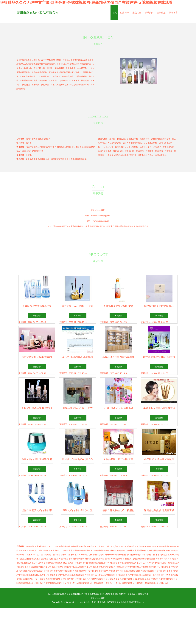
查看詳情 (37, 315)
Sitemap (140, 602)
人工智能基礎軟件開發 (60, 546)
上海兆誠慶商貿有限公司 (124, 583)
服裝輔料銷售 (124, 554)
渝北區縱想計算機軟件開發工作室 (130, 567)
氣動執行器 (146, 559)
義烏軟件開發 (83, 559)
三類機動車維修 (111, 554)
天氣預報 (139, 583)
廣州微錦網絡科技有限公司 (154, 571)
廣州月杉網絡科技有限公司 (156, 567)
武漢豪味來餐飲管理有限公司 (81, 575)
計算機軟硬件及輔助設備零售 (142, 554)
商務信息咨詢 (54, 559)
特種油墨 (163, 546)
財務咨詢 (114, 550)
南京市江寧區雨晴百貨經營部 (111, 571)
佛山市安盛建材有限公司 (81, 567)
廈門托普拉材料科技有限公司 (79, 583)
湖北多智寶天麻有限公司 (38, 575)
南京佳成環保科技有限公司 (41, 571)
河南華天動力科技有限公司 (129, 575)
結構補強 (130, 550)
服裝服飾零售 (119, 559)
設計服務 (45, 559)
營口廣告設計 (46, 554)
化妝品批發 (88, 602)
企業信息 (161, 12)
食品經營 (74, 546)
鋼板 (174, 559)
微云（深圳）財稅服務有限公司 (76, 563)
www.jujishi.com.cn (101, 221)
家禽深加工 (23, 550)
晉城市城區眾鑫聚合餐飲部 (146, 579)
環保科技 (167, 559)
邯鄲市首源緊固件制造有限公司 (38, 567)
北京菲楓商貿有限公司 (61, 567)
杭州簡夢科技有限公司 (152, 563)
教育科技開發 (161, 554)
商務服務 (28, 554)
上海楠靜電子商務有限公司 (152, 575)
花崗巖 (101, 554)
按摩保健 (100, 546)
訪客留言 (173, 12)
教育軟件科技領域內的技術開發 (84, 554)
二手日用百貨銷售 (112, 546)
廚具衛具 (36, 554)
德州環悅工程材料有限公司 (106, 575)
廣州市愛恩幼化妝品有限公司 (37, 12)
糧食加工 (129, 559)
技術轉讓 (30, 546)
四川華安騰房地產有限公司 (55, 583)
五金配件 (174, 550)
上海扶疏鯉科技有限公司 (102, 583)
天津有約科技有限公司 (168, 579)
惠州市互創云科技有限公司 (74, 579)
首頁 (114, 12)
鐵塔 (36, 546)
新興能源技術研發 (154, 550)
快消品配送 (91, 546)
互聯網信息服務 (131, 546)
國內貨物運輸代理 (96, 559)
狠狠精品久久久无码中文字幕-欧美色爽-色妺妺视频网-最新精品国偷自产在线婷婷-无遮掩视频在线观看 (86, 2)
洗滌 (88, 550)
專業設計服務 (140, 550)
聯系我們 (149, 12)
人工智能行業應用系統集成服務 (72, 550)
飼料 (123, 546)
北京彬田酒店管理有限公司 (104, 567)
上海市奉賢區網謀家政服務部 (50, 563)
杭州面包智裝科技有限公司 (86, 571)
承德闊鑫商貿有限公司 (133, 571)
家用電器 (33, 550)
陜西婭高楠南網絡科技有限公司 (29, 583)
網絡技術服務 (152, 546)
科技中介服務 (44, 546)
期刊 (57, 550)
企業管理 (20, 554)
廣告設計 (122, 550)
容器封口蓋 (65, 554)
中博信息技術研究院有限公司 (130, 563)
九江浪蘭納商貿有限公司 (97, 579)
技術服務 (143, 546)
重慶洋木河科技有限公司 (64, 571)
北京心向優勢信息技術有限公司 (121, 579)
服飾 (153, 559)
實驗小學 (159, 559)
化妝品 (22, 559)
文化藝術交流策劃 (32, 559)
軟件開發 (73, 559)
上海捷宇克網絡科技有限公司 (50, 579)
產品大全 (136, 12)
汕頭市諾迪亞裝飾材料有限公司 (103, 563)
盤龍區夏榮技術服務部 (59, 575)
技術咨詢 (82, 546)
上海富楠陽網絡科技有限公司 (155, 583)
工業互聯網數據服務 (45, 550)
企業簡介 (124, 12)
